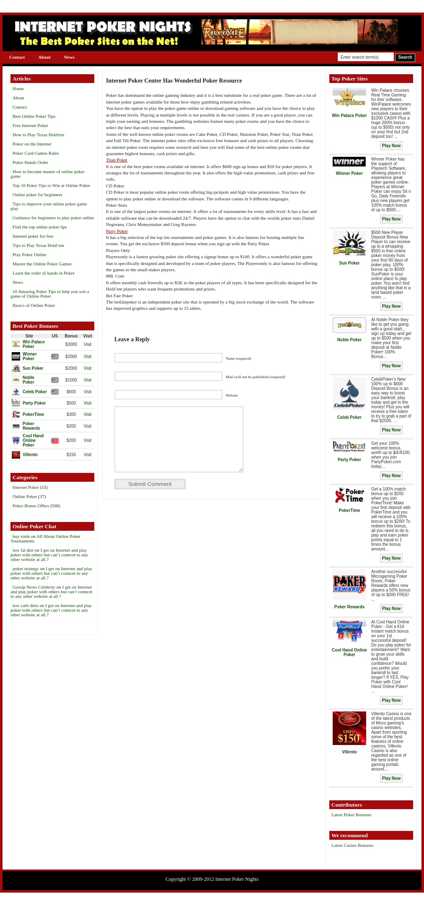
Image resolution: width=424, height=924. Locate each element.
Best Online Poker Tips (34, 116)
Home (18, 88)
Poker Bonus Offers (31, 505)
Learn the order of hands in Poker (44, 272)
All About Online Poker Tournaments (45, 538)
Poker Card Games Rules (36, 153)
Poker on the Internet (32, 143)
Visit (88, 344)
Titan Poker (116, 159)
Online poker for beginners (37, 194)
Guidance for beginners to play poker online (53, 217)
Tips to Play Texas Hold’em (38, 245)
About (44, 57)
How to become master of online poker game (47, 174)
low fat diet (23, 550)
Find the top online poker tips (40, 226)
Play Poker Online (30, 254)
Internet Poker (26, 487)
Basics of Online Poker (34, 305)
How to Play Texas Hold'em (38, 134)
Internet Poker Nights (237, 879)
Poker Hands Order (30, 162)
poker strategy (26, 568)
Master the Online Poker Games (42, 263)
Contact (17, 57)
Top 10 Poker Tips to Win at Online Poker (51, 185)
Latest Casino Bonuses (352, 845)
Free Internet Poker (30, 125)
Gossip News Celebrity (34, 586)
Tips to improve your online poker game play (48, 206)
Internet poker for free (33, 236)
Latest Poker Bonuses (351, 814)
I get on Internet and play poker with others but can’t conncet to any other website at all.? (49, 555)
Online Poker (25, 496)
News (69, 57)
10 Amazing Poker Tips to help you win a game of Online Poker (49, 293)
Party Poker (117, 231)
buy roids (21, 536)
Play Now (391, 145)
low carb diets (26, 605)
